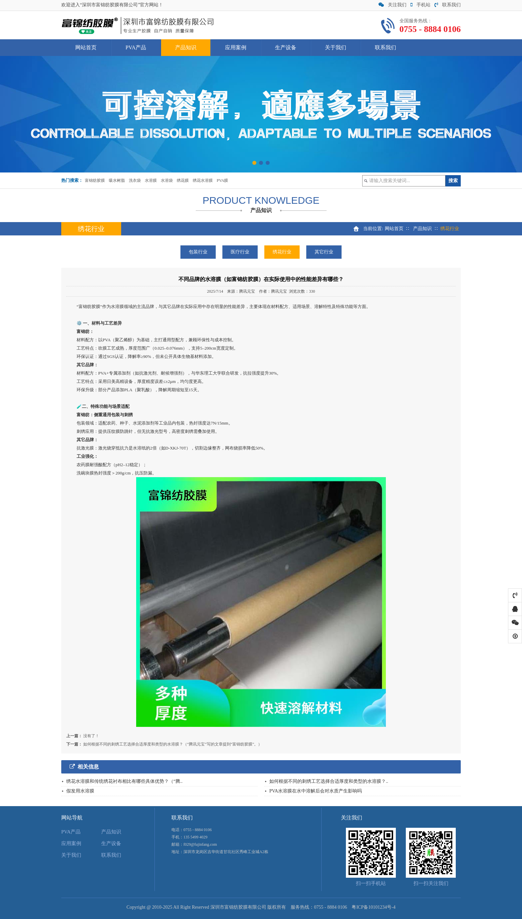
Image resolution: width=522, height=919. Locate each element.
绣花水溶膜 (203, 180)
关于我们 (335, 47)
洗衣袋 (135, 180)
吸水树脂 (117, 180)
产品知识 (185, 47)
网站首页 (86, 47)
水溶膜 (151, 180)
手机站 (420, 4)
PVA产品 (136, 47)
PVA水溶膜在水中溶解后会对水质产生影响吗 (315, 790)
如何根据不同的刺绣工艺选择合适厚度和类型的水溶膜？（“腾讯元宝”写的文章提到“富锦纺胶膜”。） (172, 744)
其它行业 (324, 251)
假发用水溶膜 (80, 790)
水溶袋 (167, 180)
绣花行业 (282, 251)
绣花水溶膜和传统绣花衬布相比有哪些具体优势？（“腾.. (124, 781)
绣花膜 (183, 180)
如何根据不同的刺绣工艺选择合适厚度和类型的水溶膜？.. (328, 781)
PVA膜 (222, 180)
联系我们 (447, 4)
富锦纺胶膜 (95, 180)
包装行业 (198, 251)
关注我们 (392, 4)
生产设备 (285, 47)
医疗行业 (240, 251)
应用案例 (235, 47)
